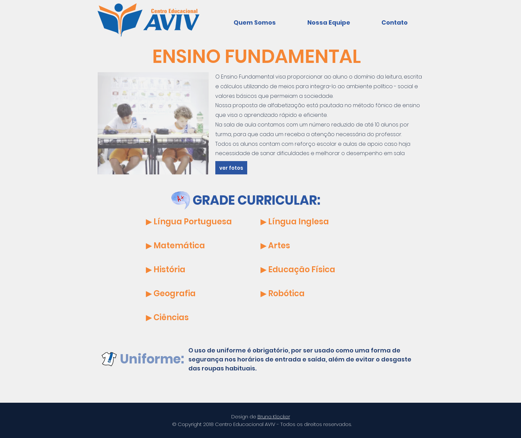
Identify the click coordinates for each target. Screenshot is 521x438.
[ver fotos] (231, 167)
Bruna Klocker (274, 416)
